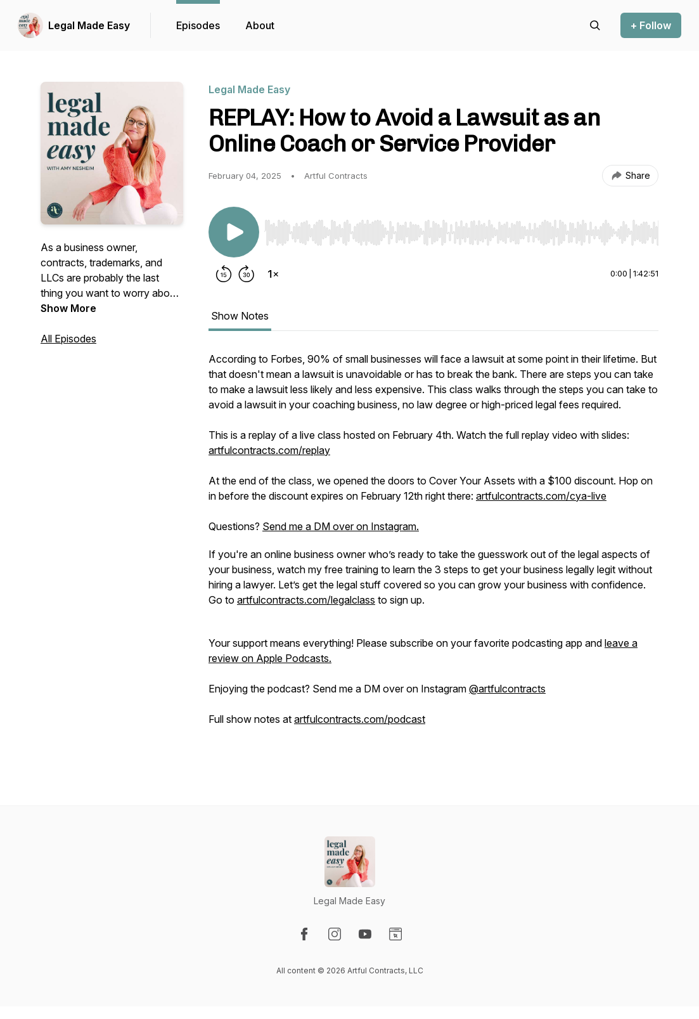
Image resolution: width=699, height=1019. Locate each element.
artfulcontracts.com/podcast (359, 719)
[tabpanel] (433, 553)
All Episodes (68, 338)
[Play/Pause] (233, 232)
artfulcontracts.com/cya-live (541, 496)
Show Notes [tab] (240, 315)
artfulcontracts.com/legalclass (306, 600)
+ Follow (651, 25)
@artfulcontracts (507, 688)
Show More (68, 308)
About (259, 25)
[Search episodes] (595, 25)
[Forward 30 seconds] (246, 274)
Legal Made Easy (89, 25)
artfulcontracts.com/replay (269, 450)
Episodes (198, 25)
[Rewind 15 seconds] (224, 274)
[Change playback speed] (273, 274)
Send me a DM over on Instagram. (340, 526)
